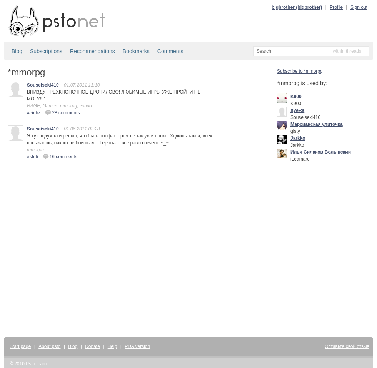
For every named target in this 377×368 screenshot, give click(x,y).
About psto (49, 346)
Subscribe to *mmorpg (300, 71)
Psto (30, 363)
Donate (92, 346)
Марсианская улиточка (316, 124)
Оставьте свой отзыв (347, 346)
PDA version (137, 346)
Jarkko (297, 138)
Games (50, 106)
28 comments (62, 112)
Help (112, 346)
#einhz (33, 112)
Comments (170, 51)
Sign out (358, 7)
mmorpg (68, 106)
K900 (296, 96)
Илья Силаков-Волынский (320, 152)
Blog (17, 51)
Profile (336, 7)
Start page (20, 346)
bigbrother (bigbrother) (297, 7)
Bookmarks (136, 51)
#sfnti (32, 156)
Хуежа (297, 110)
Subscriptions (46, 51)
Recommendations (92, 51)
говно (86, 106)
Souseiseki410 (43, 85)
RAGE (33, 106)
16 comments (60, 156)
